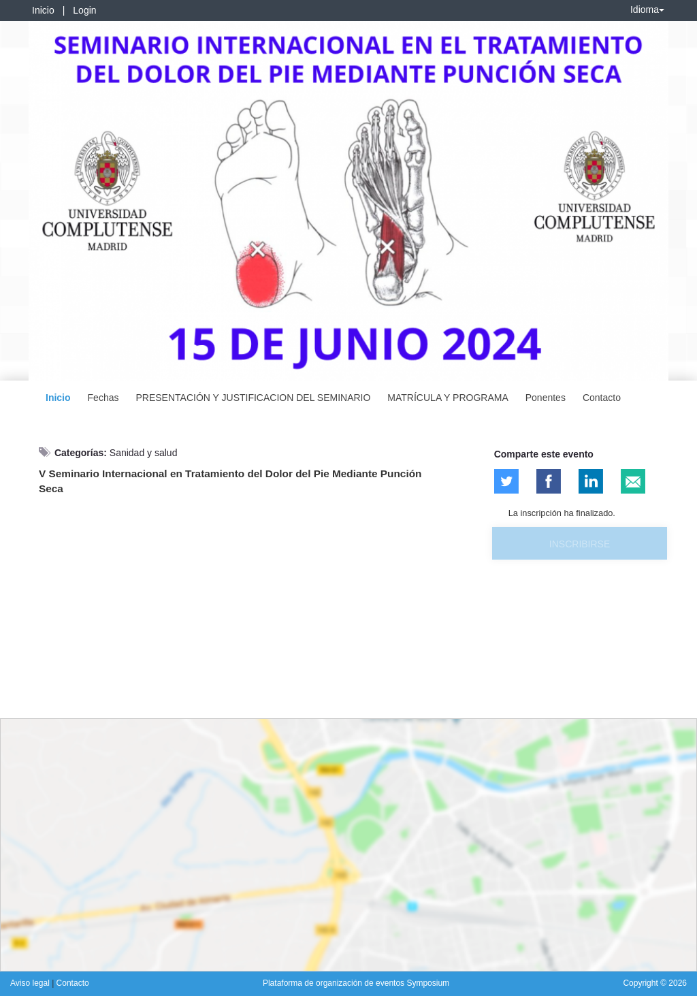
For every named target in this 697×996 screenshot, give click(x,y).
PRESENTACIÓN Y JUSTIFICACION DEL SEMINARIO (252, 397)
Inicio (43, 10)
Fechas (103, 397)
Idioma (647, 9)
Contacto (602, 397)
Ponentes (545, 397)
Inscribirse (579, 544)
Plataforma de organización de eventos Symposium (356, 983)
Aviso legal (31, 983)
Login (84, 10)
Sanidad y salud (144, 452)
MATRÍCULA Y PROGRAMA (447, 397)
